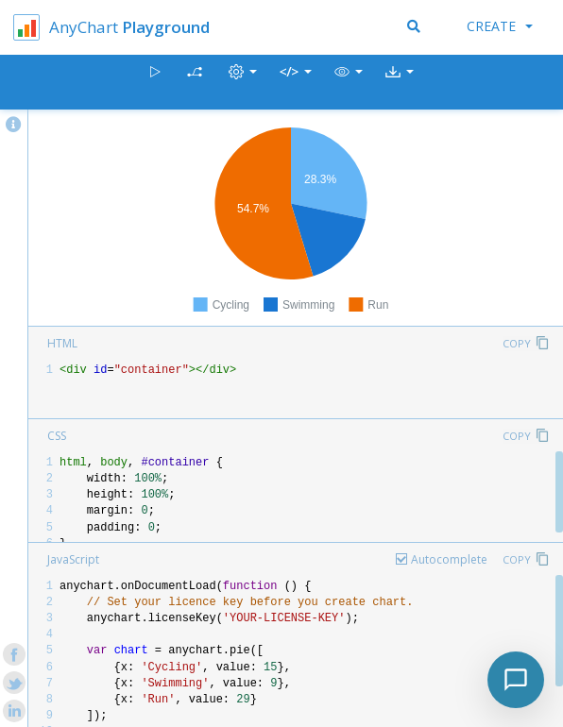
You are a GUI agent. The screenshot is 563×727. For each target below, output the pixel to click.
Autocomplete (449, 559)
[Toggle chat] (515, 679)
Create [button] (500, 26)
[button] (348, 83)
